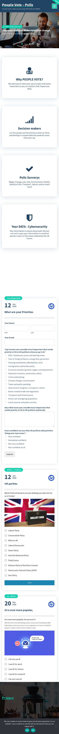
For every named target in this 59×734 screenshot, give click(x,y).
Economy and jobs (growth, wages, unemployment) (30, 670)
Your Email (9, 638)
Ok (27, 730)
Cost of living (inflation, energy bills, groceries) (28, 660)
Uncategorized (13, 599)
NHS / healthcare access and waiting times (26, 656)
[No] (56, 726)
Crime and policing (16, 678)
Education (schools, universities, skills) (25, 674)
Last (32, 634)
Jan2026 (10, 606)
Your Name (9, 624)
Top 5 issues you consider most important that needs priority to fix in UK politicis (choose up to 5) (29, 651)
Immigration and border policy (21, 667)
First (6, 634)
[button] (22, 44)
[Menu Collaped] (54, 6)
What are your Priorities (19, 613)
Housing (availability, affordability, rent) (25, 663)
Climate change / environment (21, 681)
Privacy (8, 701)
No (33, 730)
